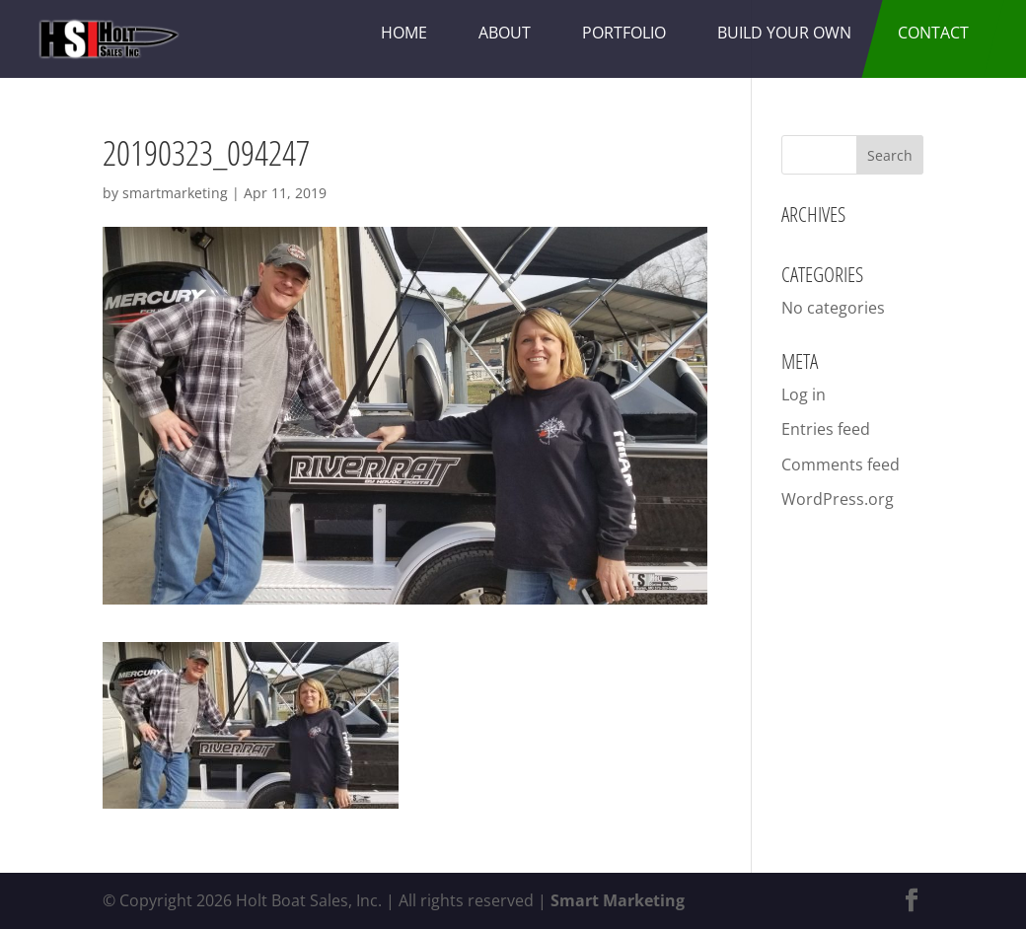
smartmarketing (175, 192)
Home (404, 32)
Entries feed (825, 429)
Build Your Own (784, 32)
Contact (933, 32)
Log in (803, 394)
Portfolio (624, 32)
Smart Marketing (617, 900)
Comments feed (840, 464)
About (504, 32)
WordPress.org (837, 499)
